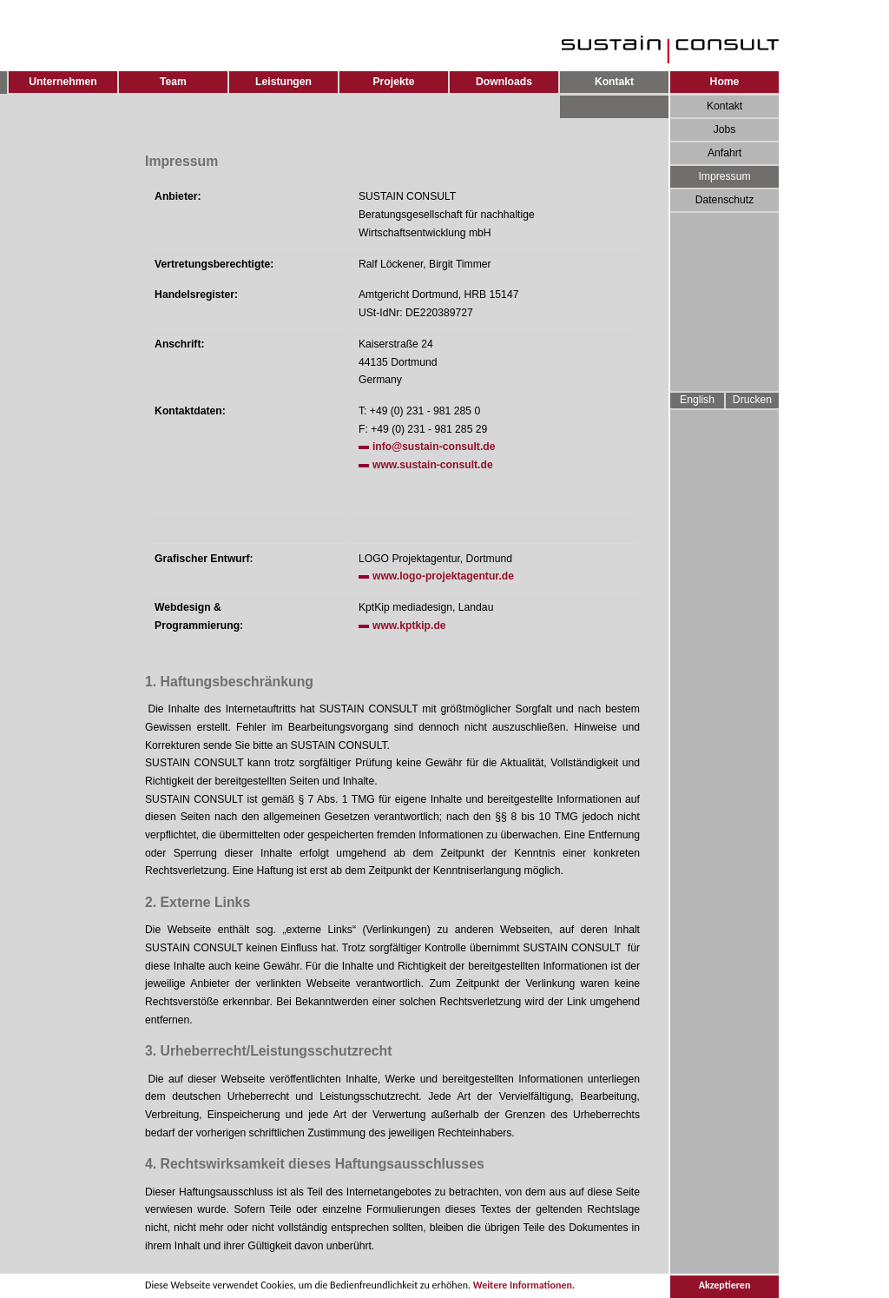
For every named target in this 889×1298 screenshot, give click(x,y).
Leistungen (283, 82)
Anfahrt (724, 153)
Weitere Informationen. (524, 1287)
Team (173, 82)
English (697, 400)
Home (725, 82)
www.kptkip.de (409, 625)
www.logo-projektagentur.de (443, 576)
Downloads (504, 82)
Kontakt (724, 106)
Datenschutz (724, 200)
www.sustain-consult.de (432, 465)
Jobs (725, 129)
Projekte (394, 82)
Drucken (752, 400)
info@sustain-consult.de (434, 446)
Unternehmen (62, 82)
